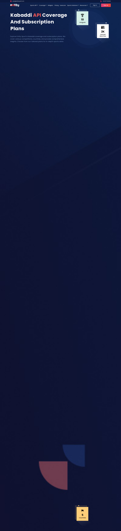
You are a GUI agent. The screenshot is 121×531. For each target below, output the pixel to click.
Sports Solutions (72, 5)
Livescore (63, 5)
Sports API (33, 5)
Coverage (42, 5)
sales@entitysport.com (18, 1)
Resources (83, 5)
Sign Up (106, 5)
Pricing (57, 5)
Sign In (95, 5)
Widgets (50, 5)
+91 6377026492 (106, 1)
